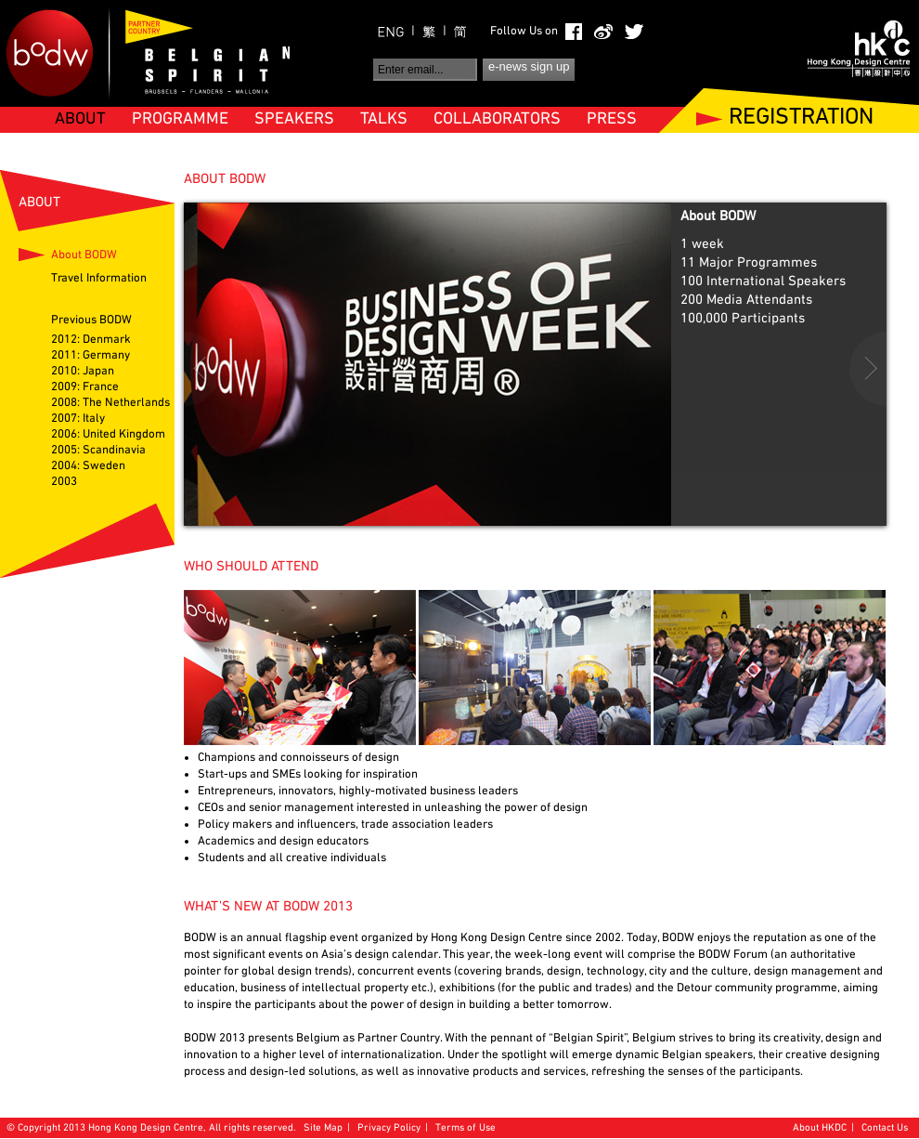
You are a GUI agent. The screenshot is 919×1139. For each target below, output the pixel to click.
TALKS (384, 119)
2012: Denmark (91, 340)
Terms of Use (465, 1128)
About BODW (84, 255)
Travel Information (99, 278)
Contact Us (884, 1128)
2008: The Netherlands (110, 403)
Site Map (323, 1128)
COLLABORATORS (497, 119)
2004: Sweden (88, 466)
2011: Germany (90, 355)
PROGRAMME (180, 119)
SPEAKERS (294, 119)
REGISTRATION (801, 118)
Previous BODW (91, 320)
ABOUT (80, 119)
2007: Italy (78, 419)
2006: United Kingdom (108, 434)
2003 (64, 482)
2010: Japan (82, 371)
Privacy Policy (389, 1128)
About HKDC (820, 1128)
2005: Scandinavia (98, 450)
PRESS (612, 119)
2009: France (85, 387)
